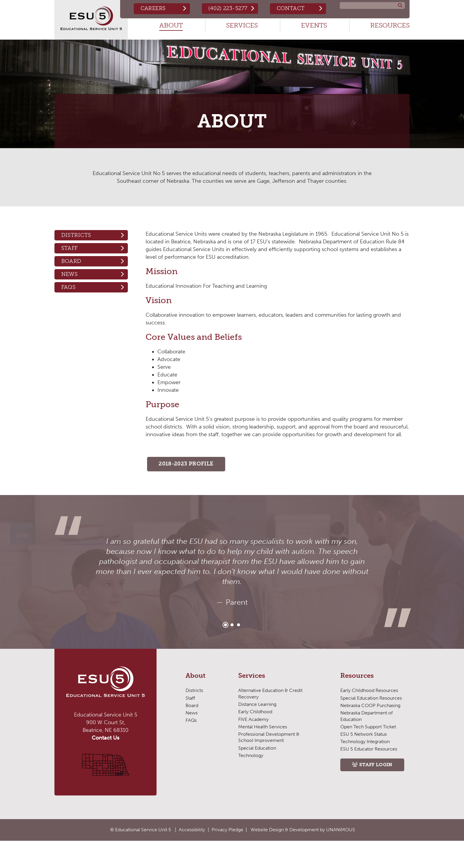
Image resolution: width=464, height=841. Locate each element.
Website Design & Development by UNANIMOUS (303, 829)
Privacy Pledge (227, 829)
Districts (76, 235)
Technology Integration (364, 742)
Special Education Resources (371, 698)
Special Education (257, 748)
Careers (152, 8)
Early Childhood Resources (369, 690)
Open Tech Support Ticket (368, 727)
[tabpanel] (232, 572)
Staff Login (376, 765)
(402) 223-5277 (227, 8)
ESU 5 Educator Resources (368, 749)
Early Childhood (255, 712)
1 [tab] (225, 625)
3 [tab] (238, 625)
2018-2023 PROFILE (186, 464)
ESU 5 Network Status (363, 734)
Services (242, 25)
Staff (69, 248)
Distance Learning (257, 704)
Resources (390, 25)
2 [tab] (232, 625)
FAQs (68, 287)
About (171, 25)
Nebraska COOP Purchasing (370, 706)
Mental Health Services (262, 727)
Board (71, 261)
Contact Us (105, 738)
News (69, 274)
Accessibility (192, 829)
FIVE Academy (253, 719)
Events (314, 25)
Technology (250, 755)
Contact (290, 8)
